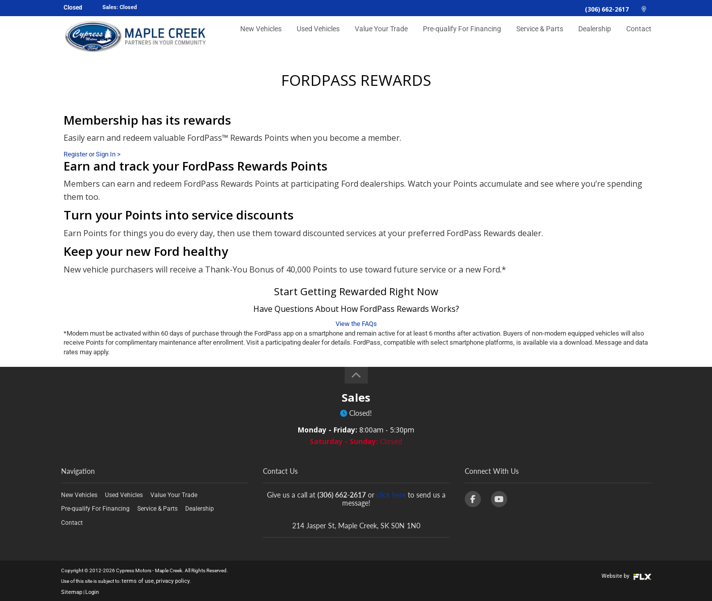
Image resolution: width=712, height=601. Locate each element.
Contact (640, 38)
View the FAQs (356, 323)
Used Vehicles (339, 38)
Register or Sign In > (92, 154)
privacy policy (165, 580)
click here (391, 494)
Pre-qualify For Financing (474, 38)
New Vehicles (284, 38)
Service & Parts (546, 38)
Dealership (598, 38)
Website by (628, 575)
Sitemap (70, 590)
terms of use (135, 580)
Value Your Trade (399, 38)
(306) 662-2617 (607, 9)
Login (88, 590)
